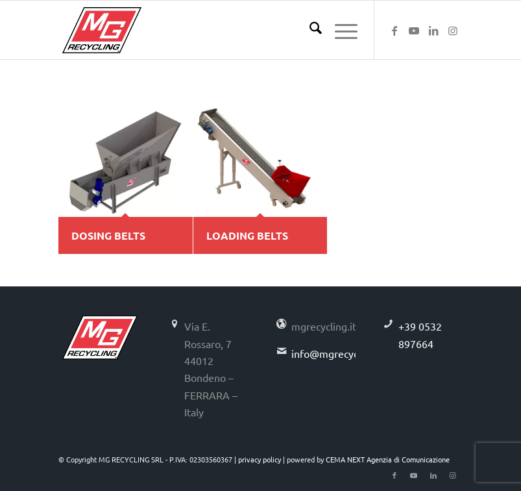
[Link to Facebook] (394, 30)
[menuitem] (309, 30)
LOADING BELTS (247, 235)
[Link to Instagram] (453, 30)
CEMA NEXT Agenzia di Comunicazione (388, 459)
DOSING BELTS (108, 235)
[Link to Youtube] (414, 30)
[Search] (309, 30)
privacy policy (259, 459)
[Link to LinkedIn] (433, 30)
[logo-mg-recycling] (101, 30)
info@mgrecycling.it (337, 353)
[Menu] (339, 30)
